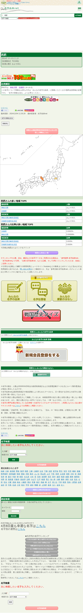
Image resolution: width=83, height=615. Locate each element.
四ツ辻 (54, 482)
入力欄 (4, 451)
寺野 (2, 479)
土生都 (62, 474)
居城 (14, 482)
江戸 (38, 479)
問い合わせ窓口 (26, 269)
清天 (49, 477)
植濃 (43, 479)
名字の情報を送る (7, 118)
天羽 (69, 471)
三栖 (31, 471)
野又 (61, 471)
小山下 (33, 479)
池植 (67, 474)
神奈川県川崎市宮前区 (10, 218)
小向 (32, 477)
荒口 (47, 479)
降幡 (36, 485)
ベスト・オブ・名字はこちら (41, 542)
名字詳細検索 (41, 465)
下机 (52, 474)
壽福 (23, 474)
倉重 (67, 477)
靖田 (21, 477)
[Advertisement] (41, 35)
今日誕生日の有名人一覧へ (41, 552)
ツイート (4, 108)
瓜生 (75, 479)
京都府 (21, 87)
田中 (54, 477)
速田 (58, 477)
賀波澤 (23, 479)
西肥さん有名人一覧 (42, 253)
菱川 (9, 477)
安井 (2, 477)
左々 (62, 485)
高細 (42, 482)
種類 (3, 511)
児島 (27, 474)
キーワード (6, 507)
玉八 (54, 485)
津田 (67, 479)
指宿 (18, 474)
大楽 (71, 479)
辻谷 (41, 471)
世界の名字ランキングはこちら (42, 555)
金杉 (2, 485)
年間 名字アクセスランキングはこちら (41, 545)
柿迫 (18, 482)
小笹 (18, 485)
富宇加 (55, 471)
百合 (5, 482)
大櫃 (58, 479)
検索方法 (5, 455)
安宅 (65, 471)
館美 (64, 482)
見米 (39, 477)
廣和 (62, 479)
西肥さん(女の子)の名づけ (41, 493)
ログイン (33, 342)
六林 (7, 471)
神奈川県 (13, 87)
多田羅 (12, 471)
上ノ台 (36, 474)
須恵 (50, 471)
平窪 (27, 485)
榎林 (74, 471)
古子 (49, 482)
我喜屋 (10, 479)
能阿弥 (76, 477)
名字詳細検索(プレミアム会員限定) (29, 18)
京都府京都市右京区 (9, 221)
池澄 (57, 474)
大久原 (26, 477)
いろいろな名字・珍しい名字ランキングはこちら (41, 539)
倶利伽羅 (12, 474)
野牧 (17, 471)
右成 (14, 485)
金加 (58, 485)
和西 (26, 471)
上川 (48, 474)
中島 (9, 485)
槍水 (31, 474)
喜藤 (78, 471)
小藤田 (23, 482)
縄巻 (71, 477)
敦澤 (22, 471)
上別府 (44, 485)
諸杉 (32, 485)
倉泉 (49, 485)
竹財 (14, 477)
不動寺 (16, 479)
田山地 (43, 474)
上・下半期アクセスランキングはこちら (41, 549)
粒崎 (2, 471)
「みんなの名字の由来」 (20, 335)
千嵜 (60, 482)
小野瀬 (74, 482)
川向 (72, 474)
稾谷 (29, 482)
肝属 (33, 482)
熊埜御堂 (4, 474)
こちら (17, 406)
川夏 (9, 482)
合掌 (79, 482)
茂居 (79, 474)
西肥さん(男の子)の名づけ (41, 490)
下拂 (46, 471)
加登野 (44, 477)
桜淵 (62, 477)
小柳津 (36, 471)
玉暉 (28, 479)
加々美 (52, 479)
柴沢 (38, 482)
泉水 (23, 485)
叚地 (69, 482)
